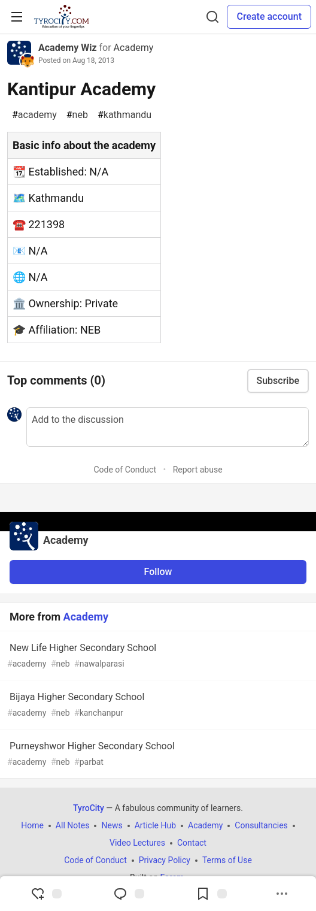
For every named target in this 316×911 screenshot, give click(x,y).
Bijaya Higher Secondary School (156, 705)
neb (77, 115)
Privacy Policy (164, 860)
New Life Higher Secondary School (156, 656)
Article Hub (155, 825)
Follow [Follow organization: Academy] (158, 571)
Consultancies (261, 825)
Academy (134, 47)
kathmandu (124, 115)
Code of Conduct (124, 469)
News (111, 825)
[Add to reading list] (211, 893)
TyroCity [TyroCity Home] (88, 808)
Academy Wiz (67, 47)
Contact (191, 843)
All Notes (73, 825)
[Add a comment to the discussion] (167, 427)
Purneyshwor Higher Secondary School (156, 754)
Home (32, 825)
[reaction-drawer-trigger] (46, 893)
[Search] (212, 17)
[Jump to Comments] (129, 893)
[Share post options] (282, 894)
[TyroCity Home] (61, 17)
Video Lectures (137, 843)
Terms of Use (227, 860)
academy (34, 115)
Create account (269, 16)
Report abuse (198, 469)
